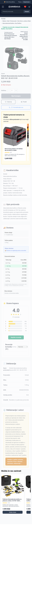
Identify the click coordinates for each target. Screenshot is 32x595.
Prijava (20, 2)
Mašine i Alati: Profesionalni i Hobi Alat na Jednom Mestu (16, 21)
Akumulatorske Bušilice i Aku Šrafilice (11, 23)
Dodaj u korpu (12, 512)
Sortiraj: (14, 346)
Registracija (26, 2)
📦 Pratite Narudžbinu (9, 2)
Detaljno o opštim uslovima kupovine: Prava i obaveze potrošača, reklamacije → (15, 461)
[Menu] (3, 6)
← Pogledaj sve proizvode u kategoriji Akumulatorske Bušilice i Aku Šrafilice (14, 28)
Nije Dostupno (16, 96)
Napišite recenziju (16, 337)
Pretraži (27, 11)
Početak (3, 18)
